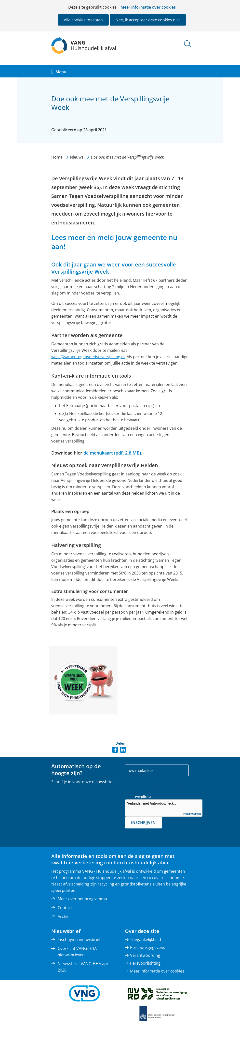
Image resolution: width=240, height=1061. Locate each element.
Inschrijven (143, 822)
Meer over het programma (82, 898)
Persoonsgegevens (147, 947)
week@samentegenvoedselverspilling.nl (88, 356)
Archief (64, 916)
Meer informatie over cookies (148, 7)
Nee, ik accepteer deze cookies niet (148, 20)
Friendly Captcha (192, 813)
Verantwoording (145, 955)
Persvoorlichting (145, 963)
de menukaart (112, 453)
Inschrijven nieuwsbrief (79, 939)
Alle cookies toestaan (83, 20)
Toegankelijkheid (145, 939)
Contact (65, 907)
